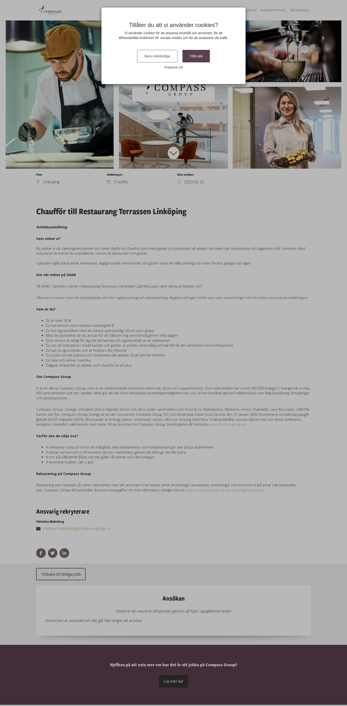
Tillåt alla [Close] (196, 56)
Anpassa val (173, 67)
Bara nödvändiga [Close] (157, 56)
